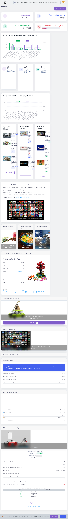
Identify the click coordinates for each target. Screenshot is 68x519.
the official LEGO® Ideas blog (23, 197)
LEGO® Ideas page (34, 506)
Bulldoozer (21, 271)
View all (34, 323)
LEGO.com (7, 292)
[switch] (63, 2)
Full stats (34, 503)
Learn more (54, 516)
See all (9, 173)
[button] (4, 240)
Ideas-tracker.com (6, 9)
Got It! (63, 516)
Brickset (17, 292)
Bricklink (28, 292)
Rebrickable (40, 292)
